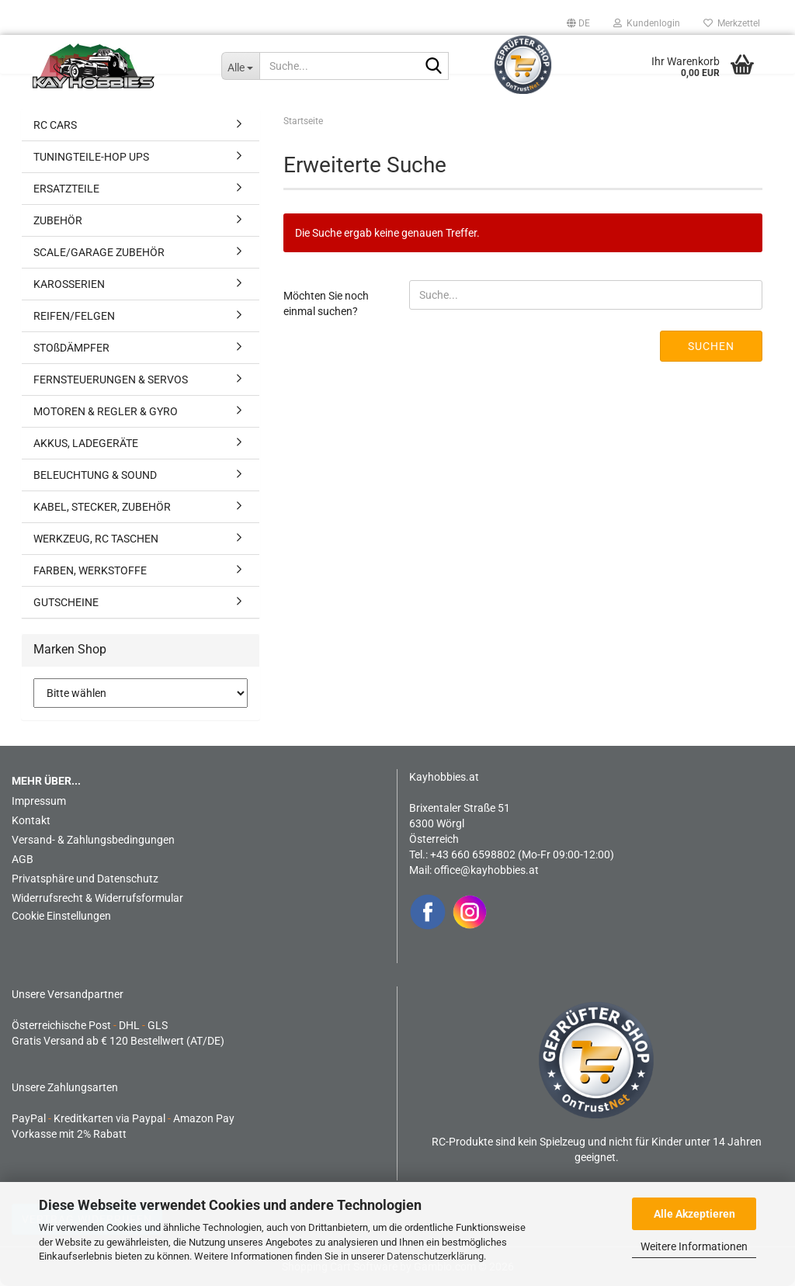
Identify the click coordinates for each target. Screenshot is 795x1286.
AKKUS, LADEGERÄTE (85, 443)
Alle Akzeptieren (694, 1214)
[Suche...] (240, 66)
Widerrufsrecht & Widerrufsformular (97, 898)
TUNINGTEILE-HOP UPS (91, 157)
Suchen (711, 346)
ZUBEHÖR (57, 220)
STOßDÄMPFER (71, 347)
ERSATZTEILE (66, 188)
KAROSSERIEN (69, 284)
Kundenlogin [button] (646, 23)
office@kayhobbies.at (486, 870)
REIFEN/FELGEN (74, 316)
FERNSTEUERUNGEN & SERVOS (110, 379)
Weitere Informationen (694, 1246)
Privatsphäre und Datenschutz (85, 878)
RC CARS (55, 125)
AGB (22, 859)
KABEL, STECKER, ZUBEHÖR (102, 507)
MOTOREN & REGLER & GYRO (105, 411)
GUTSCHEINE (66, 602)
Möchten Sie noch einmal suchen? (326, 303)
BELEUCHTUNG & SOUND (95, 475)
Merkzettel (731, 23)
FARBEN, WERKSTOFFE (90, 570)
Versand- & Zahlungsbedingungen (93, 840)
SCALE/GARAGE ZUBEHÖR (99, 252)
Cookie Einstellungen (61, 916)
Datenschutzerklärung (435, 1256)
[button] (578, 23)
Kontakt (31, 820)
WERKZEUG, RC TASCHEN (95, 538)
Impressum (39, 801)
